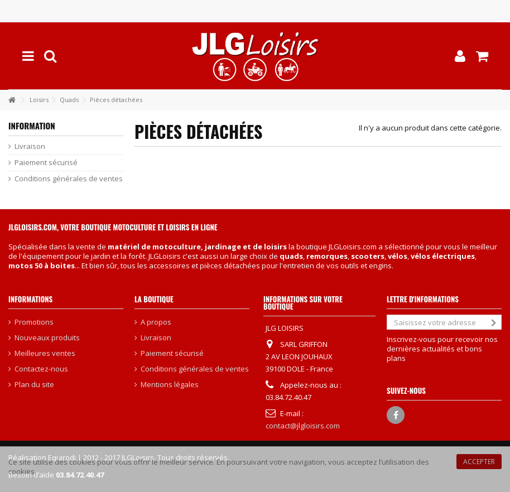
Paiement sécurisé (46, 162)
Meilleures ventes (45, 353)
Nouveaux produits (47, 338)
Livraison (30, 146)
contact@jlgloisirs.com (303, 426)
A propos (156, 322)
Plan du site (34, 384)
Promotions (34, 322)
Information (31, 125)
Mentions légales (170, 384)
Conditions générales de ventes (69, 179)
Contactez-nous (41, 369)
